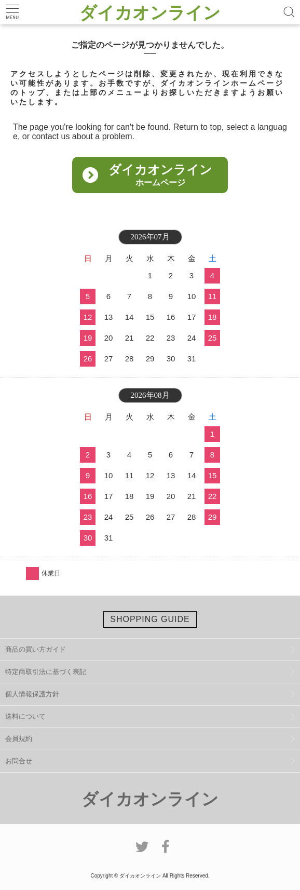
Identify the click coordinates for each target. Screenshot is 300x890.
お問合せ (18, 761)
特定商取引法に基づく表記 (45, 672)
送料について (25, 716)
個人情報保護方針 (32, 694)
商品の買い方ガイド (35, 649)
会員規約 (18, 739)
